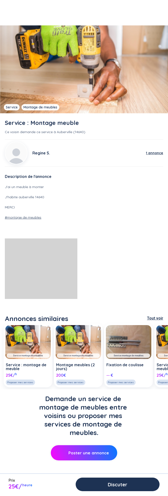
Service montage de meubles (28, 355)
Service (12, 107)
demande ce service (36, 132)
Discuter (117, 484)
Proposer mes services (20, 382)
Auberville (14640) (71, 132)
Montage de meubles (40, 107)
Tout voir (155, 318)
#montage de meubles (23, 217)
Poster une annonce (84, 453)
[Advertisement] (41, 268)
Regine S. (41, 153)
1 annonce (154, 153)
